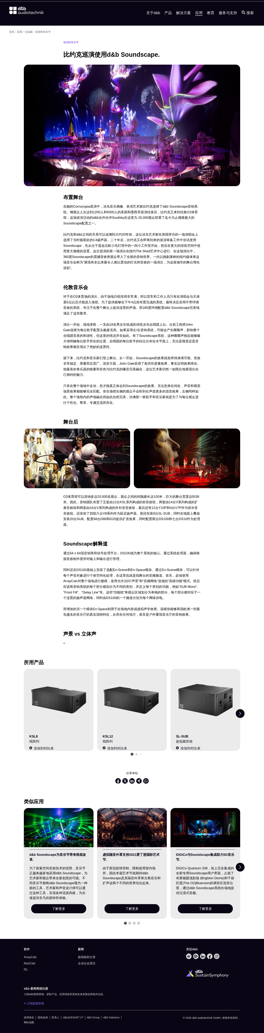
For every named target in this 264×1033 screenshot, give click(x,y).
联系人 (55, 1017)
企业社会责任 (87, 963)
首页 (11, 31)
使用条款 (29, 1017)
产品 (168, 21)
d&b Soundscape (205, 5)
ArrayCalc (30, 957)
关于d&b (153, 21)
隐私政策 (43, 1017)
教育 (210, 21)
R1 (25, 969)
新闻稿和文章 (87, 957)
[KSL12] (132, 700)
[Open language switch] (229, 5)
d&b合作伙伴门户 (73, 1017)
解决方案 (183, 21)
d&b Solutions (111, 1017)
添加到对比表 (41, 748)
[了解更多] (59, 827)
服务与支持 (228, 21)
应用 (199, 21)
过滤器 (29, 31)
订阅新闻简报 (34, 1003)
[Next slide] (240, 713)
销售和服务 (178, 5)
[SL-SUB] (205, 700)
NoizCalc (30, 963)
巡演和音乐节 (43, 31)
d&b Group (93, 1017)
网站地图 (29, 1022)
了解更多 (58, 909)
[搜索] (248, 20)
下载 (158, 5)
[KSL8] (58, 700)
